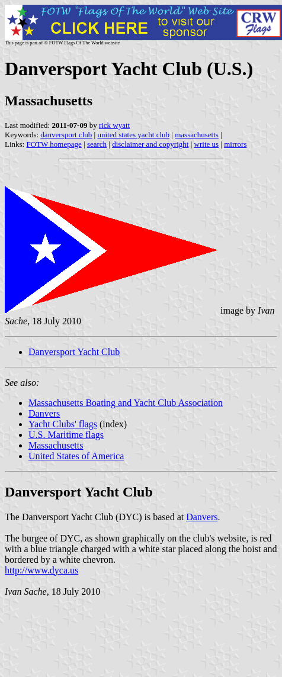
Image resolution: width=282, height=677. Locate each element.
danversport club (66, 134)
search (97, 144)
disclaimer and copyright (150, 144)
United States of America (76, 456)
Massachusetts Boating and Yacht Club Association (125, 403)
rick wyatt (114, 125)
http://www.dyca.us (41, 570)
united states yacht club (133, 134)
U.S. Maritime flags (66, 435)
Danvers (44, 413)
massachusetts (197, 134)
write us (206, 144)
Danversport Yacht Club (74, 352)
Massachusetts (55, 445)
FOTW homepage (53, 144)
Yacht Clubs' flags (62, 424)
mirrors (235, 144)
